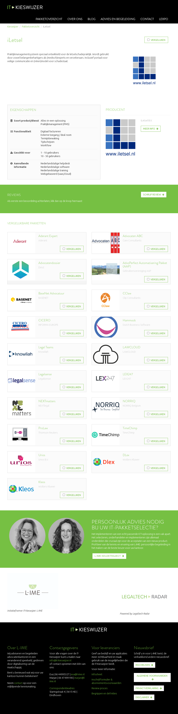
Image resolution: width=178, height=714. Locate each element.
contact (18, 683)
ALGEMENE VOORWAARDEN (152, 675)
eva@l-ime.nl (78, 674)
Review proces (100, 688)
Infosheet (97, 674)
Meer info (149, 128)
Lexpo (163, 19)
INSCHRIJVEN (143, 665)
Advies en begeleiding (116, 19)
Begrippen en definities (104, 693)
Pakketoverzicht (46, 19)
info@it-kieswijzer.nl (60, 660)
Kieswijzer (12, 26)
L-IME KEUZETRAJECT (108, 556)
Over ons (72, 19)
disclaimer (142, 697)
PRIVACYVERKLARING (147, 688)
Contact (146, 19)
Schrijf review (152, 194)
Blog (89, 19)
